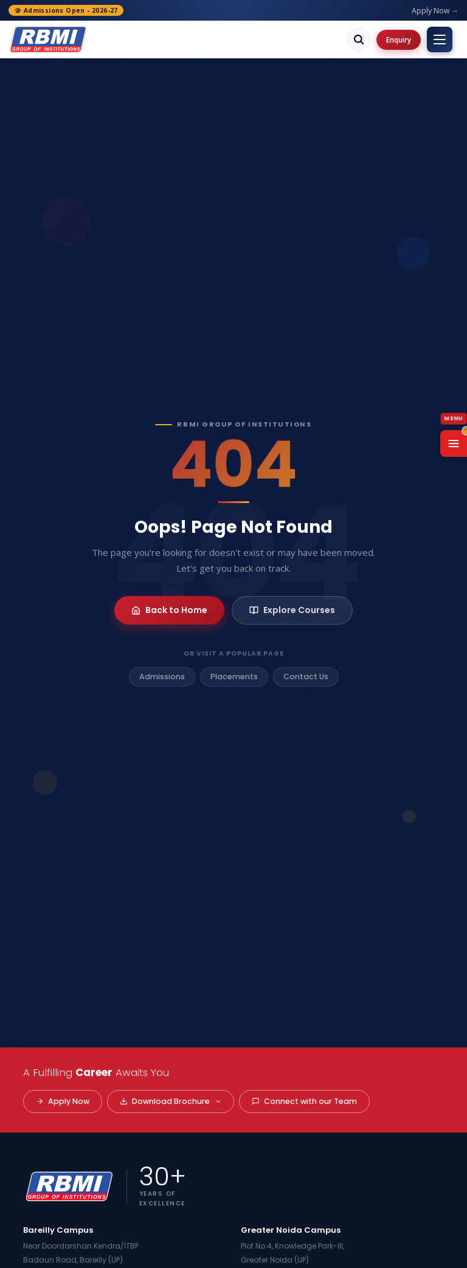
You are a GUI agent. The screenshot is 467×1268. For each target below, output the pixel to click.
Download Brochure (170, 1101)
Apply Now (62, 1101)
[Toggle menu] (439, 39)
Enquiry (398, 40)
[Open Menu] (453, 443)
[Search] (358, 39)
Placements (234, 676)
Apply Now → (435, 10)
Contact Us (305, 676)
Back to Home (169, 610)
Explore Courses (292, 610)
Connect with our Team (304, 1101)
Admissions (162, 676)
